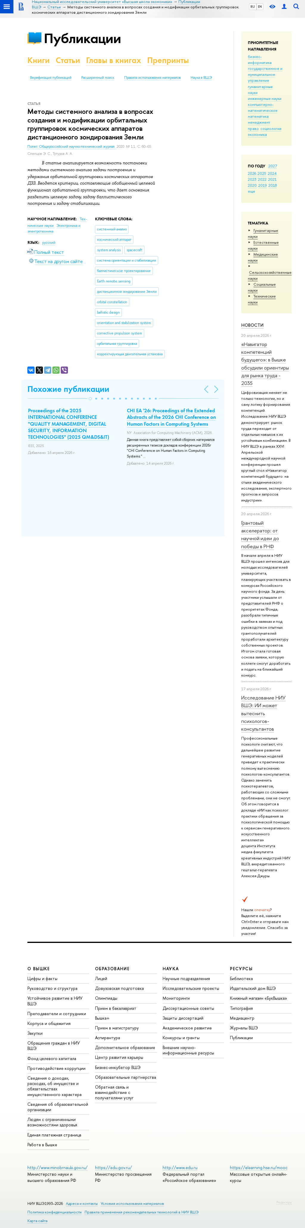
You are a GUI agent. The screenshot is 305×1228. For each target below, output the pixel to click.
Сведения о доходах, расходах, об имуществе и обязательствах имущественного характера (54, 1086)
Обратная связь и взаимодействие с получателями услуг (114, 1092)
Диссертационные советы (188, 1008)
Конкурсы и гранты (181, 1037)
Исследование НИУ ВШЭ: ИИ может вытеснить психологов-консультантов (263, 713)
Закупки (35, 1033)
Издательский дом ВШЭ (253, 988)
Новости (252, 325)
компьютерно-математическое (263, 107)
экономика (257, 134)
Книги (38, 60)
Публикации (82, 38)
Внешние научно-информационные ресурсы (188, 1050)
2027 (272, 166)
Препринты (168, 60)
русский (48, 242)
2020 (252, 185)
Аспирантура (107, 1037)
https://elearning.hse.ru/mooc (258, 1167)
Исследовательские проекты (191, 988)
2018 (272, 185)
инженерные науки (264, 98)
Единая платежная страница (54, 1135)
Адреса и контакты (82, 1203)
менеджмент (259, 122)
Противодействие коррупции (56, 1068)
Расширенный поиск (97, 77)
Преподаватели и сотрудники (56, 1013)
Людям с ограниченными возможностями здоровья (52, 1122)
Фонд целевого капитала (51, 1058)
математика (258, 116)
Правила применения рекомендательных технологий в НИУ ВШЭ (142, 1212)
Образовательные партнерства (125, 1077)
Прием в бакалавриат (115, 1008)
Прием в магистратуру (117, 1028)
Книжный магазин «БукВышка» (258, 998)
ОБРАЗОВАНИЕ (112, 968)
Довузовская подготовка (119, 988)
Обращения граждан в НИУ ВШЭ (53, 1045)
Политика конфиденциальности (54, 1212)
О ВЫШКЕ (38, 968)
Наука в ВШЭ (201, 77)
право (253, 128)
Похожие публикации (68, 389)
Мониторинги (176, 998)
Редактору (284, 1202)
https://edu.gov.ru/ (113, 1167)
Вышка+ (102, 1018)
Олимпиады (106, 998)
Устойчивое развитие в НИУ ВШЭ (55, 1000)
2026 (252, 173)
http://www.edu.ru (180, 1167)
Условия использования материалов (132, 1203)
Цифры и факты (42, 978)
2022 (262, 179)
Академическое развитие (187, 1028)
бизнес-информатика (260, 59)
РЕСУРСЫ (241, 968)
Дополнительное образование (125, 1047)
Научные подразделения (186, 978)
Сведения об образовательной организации (57, 1106)
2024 (272, 173)
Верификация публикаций (50, 77)
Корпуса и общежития (49, 1023)
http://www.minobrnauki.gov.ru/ (57, 1167)
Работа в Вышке (42, 1144)
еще (251, 191)
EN (260, 6)
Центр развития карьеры (119, 1057)
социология (270, 128)
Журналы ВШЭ (244, 1028)
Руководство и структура (52, 988)
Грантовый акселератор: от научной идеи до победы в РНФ (260, 534)
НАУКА (171, 968)
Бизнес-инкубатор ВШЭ (118, 1067)
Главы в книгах (113, 60)
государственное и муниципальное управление (265, 74)
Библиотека (241, 978)
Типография (241, 1008)
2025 (262, 173)
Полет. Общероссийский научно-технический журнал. (71, 146)
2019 (262, 185)
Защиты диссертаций (183, 1018)
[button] (90, 399)
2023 (252, 179)
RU (252, 6)
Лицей (101, 978)
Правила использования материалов (152, 77)
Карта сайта (37, 1220)
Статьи (68, 60)
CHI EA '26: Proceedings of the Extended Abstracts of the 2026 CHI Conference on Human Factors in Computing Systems (171, 417)
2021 (272, 179)
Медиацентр (242, 1018)
